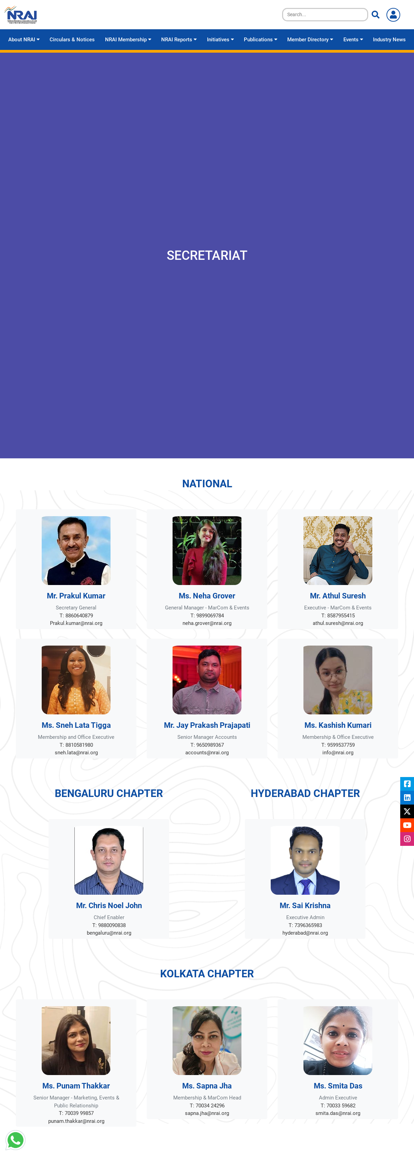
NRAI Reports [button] (179, 39)
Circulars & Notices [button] (72, 39)
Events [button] (353, 39)
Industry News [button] (389, 39)
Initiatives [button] (220, 39)
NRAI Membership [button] (128, 39)
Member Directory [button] (310, 39)
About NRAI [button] (24, 39)
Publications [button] (260, 39)
